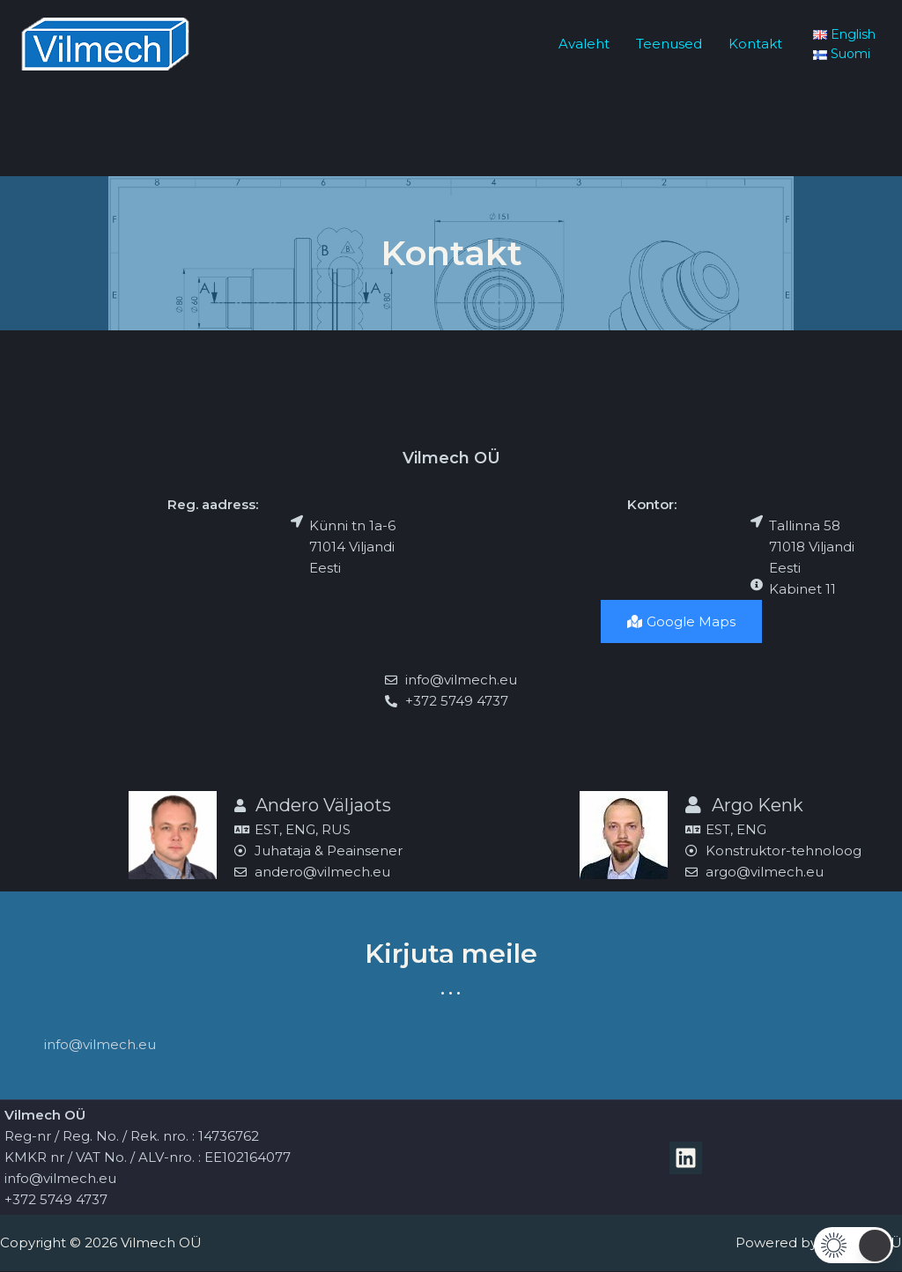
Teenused (669, 43)
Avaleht (584, 43)
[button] (853, 1245)
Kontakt (755, 43)
